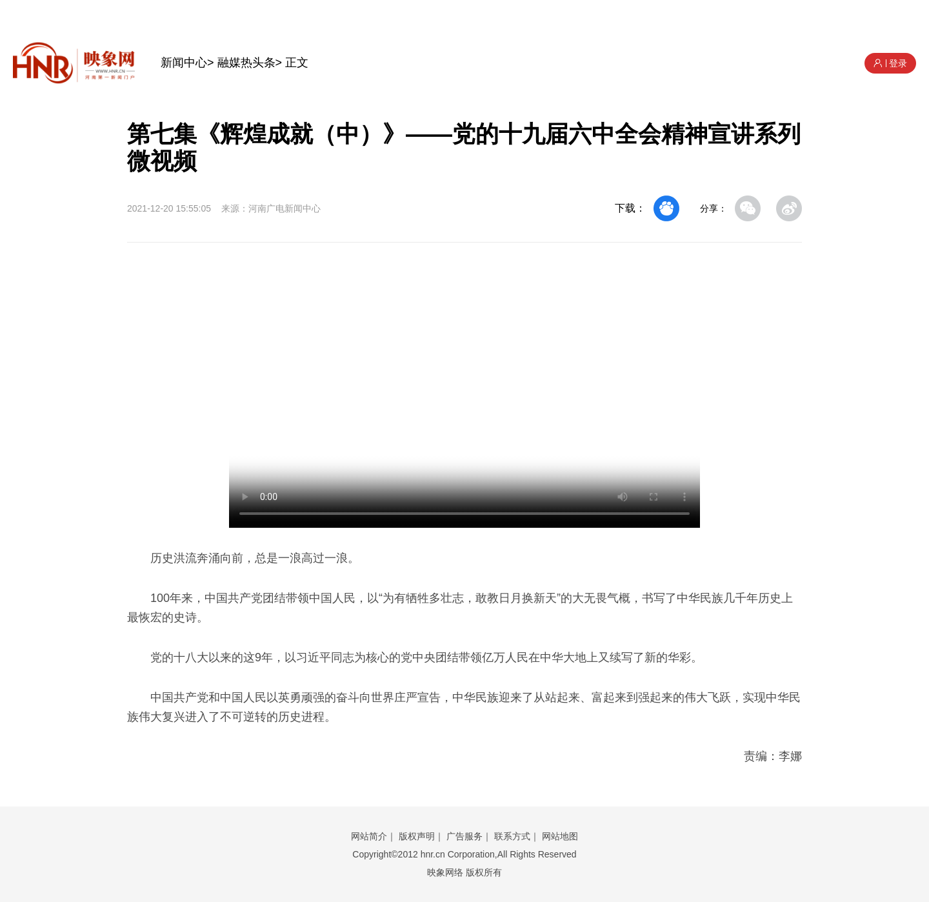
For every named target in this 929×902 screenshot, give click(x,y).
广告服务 (464, 836)
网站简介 (369, 836)
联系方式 (512, 836)
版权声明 (417, 836)
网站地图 (560, 836)
